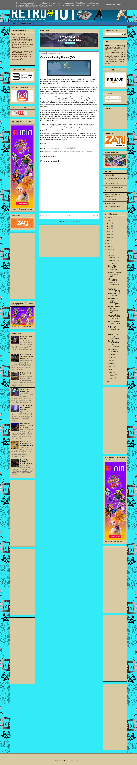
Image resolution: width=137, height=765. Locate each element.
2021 (109, 232)
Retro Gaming (78, 151)
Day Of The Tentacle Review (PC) (113, 267)
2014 (109, 252)
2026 (109, 217)
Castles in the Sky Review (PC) (114, 294)
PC (58, 151)
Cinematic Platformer (111, 61)
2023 (109, 226)
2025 (109, 220)
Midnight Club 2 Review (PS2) (25, 374)
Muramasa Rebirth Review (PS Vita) (114, 274)
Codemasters (122, 60)
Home (14, 24)
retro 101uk (70, 151)
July (110, 360)
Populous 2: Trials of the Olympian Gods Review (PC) (26, 443)
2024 (109, 223)
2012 (109, 382)
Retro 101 (63, 151)
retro (114, 50)
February (112, 375)
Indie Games (121, 52)
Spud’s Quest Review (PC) (113, 350)
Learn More (110, 5)
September (112, 355)
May (110, 366)
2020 (109, 235)
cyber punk (122, 61)
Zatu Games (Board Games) (114, 187)
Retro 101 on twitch (111, 191)
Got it (119, 5)
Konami (123, 54)
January (111, 378)
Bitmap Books (109, 175)
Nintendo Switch (111, 48)
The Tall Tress (88, 151)
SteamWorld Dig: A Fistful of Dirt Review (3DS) (114, 317)
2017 (109, 243)
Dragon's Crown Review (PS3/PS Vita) (113, 336)
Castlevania (108, 56)
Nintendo (122, 48)
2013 (109, 255)
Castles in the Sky (50, 151)
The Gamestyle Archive (112, 206)
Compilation (108, 63)
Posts (108, 97)
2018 (109, 240)
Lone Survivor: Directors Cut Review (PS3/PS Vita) (113, 343)
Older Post (94, 216)
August (111, 357)
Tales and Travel (110, 203)
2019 (109, 238)
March (111, 372)
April (110, 369)
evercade (108, 54)
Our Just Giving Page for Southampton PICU (113, 195)
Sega (115, 54)
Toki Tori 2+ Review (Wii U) (114, 290)
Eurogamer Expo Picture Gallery (114, 322)
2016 (109, 246)
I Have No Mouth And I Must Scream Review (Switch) (26, 356)
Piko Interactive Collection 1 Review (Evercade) (27, 425)
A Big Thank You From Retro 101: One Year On (114, 328)
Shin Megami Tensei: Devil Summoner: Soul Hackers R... (113, 282)
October (111, 263)
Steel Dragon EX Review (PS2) (25, 390)
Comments (110, 101)
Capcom (117, 56)
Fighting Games (114, 58)
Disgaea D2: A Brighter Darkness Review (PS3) (113, 301)
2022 (109, 229)
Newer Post (44, 216)
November (112, 260)
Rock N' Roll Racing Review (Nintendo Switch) (26, 461)
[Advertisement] (69, 240)
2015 (109, 249)
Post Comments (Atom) (73, 221)
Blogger (79, 761)
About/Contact (26, 24)
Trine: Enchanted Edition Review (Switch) (26, 407)
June (110, 363)
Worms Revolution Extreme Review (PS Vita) (114, 309)
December (112, 257)
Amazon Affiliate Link (111, 184)
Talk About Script (110, 199)
